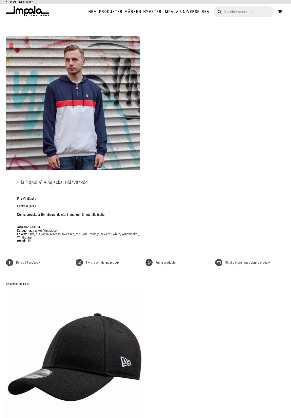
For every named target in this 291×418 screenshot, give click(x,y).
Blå (32, 234)
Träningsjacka (97, 234)
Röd (84, 234)
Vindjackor (50, 230)
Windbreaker (130, 234)
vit (110, 234)
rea (72, 234)
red (78, 234)
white (116, 234)
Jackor (37, 230)
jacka (45, 234)
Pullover (63, 234)
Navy (53, 234)
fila (38, 234)
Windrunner (24, 237)
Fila (28, 241)
